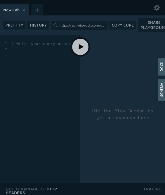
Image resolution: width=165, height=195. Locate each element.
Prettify (14, 25)
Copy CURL (123, 25)
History (38, 25)
